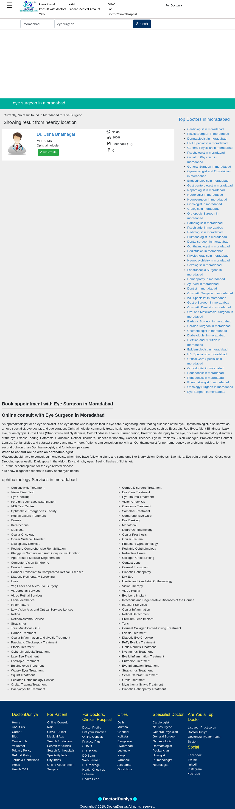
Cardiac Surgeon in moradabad (209, 326)
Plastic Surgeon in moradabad (208, 133)
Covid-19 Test (56, 732)
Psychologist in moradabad (206, 152)
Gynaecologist (162, 741)
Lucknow (124, 750)
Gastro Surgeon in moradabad (208, 302)
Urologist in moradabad (203, 208)
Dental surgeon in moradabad (207, 241)
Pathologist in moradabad (205, 223)
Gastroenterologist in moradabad (210, 185)
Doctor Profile (91, 727)
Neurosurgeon (162, 727)
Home (16, 722)
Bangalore (125, 741)
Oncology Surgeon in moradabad (210, 387)
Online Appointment (60, 764)
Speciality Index (58, 755)
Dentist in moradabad (202, 288)
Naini (50, 727)
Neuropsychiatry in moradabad (208, 260)
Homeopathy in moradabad (206, 279)
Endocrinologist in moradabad (208, 180)
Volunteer (18, 746)
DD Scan (88, 755)
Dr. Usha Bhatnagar (56, 134)
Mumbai (123, 727)
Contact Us (19, 741)
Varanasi (124, 760)
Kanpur (123, 755)
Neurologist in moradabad (205, 194)
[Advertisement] (117, 64)
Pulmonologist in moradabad (207, 237)
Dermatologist (162, 746)
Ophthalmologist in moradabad (208, 246)
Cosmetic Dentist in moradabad (209, 307)
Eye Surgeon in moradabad (206, 391)
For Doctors (174, 5)
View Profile (48, 152)
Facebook (194, 755)
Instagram (194, 769)
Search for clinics (59, 746)
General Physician (165, 732)
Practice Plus (91, 741)
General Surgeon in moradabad (209, 166)
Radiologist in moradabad (205, 232)
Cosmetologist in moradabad (207, 331)
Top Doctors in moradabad (204, 119)
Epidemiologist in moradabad (207, 349)
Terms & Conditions (25, 760)
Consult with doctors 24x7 (52, 9)
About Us (18, 727)
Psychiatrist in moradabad (205, 227)
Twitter (192, 759)
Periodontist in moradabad (205, 377)
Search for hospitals (61, 750)
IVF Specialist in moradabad (206, 298)
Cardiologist (161, 722)
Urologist (159, 755)
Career (17, 732)
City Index (54, 760)
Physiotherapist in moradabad (208, 255)
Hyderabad (125, 746)
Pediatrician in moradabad (205, 251)
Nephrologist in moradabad (206, 190)
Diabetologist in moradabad (206, 335)
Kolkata (123, 736)
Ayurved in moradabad (203, 284)
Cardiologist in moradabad (205, 129)
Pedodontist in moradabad (205, 373)
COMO (87, 746)
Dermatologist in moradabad (207, 138)
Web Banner (91, 760)
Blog (15, 736)
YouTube (194, 773)
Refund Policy (21, 755)
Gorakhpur (125, 769)
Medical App (55, 736)
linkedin (193, 764)
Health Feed (90, 779)
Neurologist (160, 764)
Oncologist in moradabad (204, 204)
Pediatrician (161, 750)
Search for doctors (60, 741)
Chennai (123, 732)
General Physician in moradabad (209, 147)
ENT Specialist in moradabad (207, 143)
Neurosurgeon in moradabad (207, 199)
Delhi (121, 722)
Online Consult (57, 722)
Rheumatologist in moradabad (208, 382)
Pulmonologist (162, 760)
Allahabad (124, 764)
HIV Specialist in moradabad (207, 354)
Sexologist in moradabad (204, 265)
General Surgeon (164, 736)
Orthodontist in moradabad (205, 368)
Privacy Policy (21, 750)
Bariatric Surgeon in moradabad (209, 321)
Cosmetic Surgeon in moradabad (210, 293)
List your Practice (94, 732)
